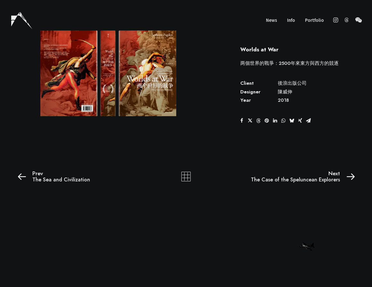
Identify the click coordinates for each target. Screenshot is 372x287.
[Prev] (84, 176)
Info (291, 20)
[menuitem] (271, 20)
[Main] (186, 176)
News (271, 20)
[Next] (287, 176)
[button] (336, 20)
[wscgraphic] (22, 20)
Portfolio (314, 20)
